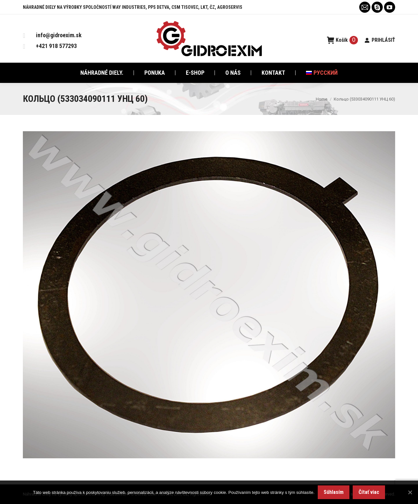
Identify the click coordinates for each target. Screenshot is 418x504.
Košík (342, 40)
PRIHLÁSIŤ (379, 40)
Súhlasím (334, 492)
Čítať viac (369, 492)
